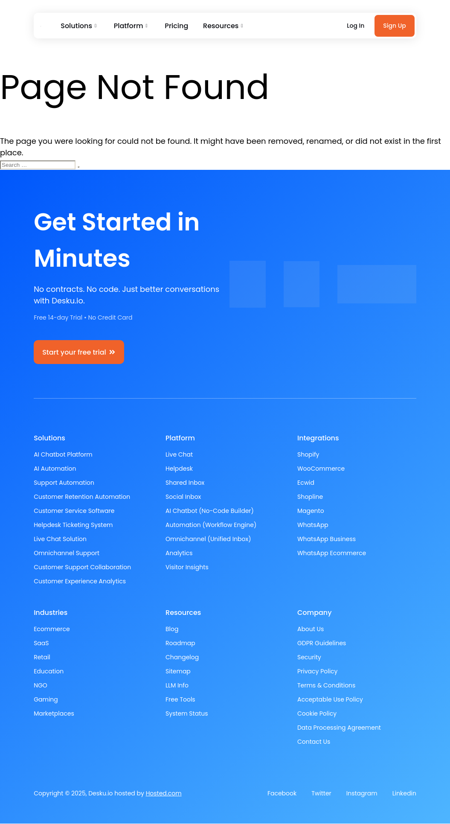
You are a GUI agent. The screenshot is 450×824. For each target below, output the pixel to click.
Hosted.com (164, 793)
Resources (219, 26)
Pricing (174, 26)
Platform (129, 26)
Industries (50, 613)
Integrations (318, 438)
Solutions (78, 26)
